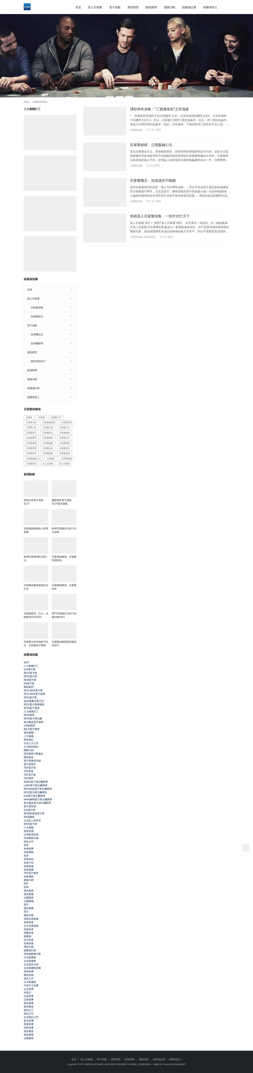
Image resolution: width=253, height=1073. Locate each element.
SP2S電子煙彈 (31, 708)
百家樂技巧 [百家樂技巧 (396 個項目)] (31, 433)
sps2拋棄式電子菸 (34, 701)
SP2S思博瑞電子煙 (34, 813)
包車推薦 (29, 848)
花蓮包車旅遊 (31, 918)
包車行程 (29, 862)
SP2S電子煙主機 (33, 718)
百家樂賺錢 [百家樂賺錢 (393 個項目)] (48, 453)
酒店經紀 (29, 739)
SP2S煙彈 (29, 715)
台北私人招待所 (32, 820)
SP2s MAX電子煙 (33, 690)
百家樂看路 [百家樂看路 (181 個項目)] (31, 443)
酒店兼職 (29, 732)
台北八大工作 (31, 743)
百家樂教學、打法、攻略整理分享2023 (36, 615)
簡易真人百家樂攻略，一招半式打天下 (160, 217)
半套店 (27, 992)
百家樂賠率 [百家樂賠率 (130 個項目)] (31, 453)
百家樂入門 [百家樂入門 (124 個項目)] (56, 417)
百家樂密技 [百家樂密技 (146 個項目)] (66, 422)
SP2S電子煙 (30, 676)
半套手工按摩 (31, 985)
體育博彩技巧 (38, 361)
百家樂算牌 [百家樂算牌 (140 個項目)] (31, 448)
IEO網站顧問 (179, 1064)
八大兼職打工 (31, 665)
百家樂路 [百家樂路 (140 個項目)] (51, 458)
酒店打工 (29, 1010)
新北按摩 (29, 1020)
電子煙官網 (30, 806)
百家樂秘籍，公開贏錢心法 (151, 145)
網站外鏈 (29, 915)
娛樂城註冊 (189, 7)
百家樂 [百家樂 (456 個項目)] (41, 417)
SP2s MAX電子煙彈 (34, 694)
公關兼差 (29, 897)
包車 (26, 845)
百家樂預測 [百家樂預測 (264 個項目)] (31, 464)
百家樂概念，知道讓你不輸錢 (153, 181)
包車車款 (29, 859)
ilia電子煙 (29, 683)
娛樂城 (27, 936)
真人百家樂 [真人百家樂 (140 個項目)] (48, 464)
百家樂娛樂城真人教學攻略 (36, 530)
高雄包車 (29, 929)
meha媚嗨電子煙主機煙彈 (38, 799)
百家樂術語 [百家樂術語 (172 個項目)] (48, 448)
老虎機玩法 (37, 334)
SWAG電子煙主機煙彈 (36, 781)
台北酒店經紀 (31, 746)
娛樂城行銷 (30, 950)
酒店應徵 (29, 894)
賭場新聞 (151, 7)
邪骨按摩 (29, 971)
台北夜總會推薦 (32, 968)
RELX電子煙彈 (31, 729)
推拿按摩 (29, 831)
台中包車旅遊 (31, 925)
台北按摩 (29, 989)
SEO (26, 883)
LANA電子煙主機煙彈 (35, 785)
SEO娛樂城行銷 (32, 953)
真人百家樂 (95, 7)
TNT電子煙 (30, 767)
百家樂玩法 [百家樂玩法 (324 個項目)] (64, 438)
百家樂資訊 (149, 237)
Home (26, 102)
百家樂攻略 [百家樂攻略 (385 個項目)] (64, 433)
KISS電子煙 (30, 679)
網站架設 (29, 757)
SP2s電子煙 (30, 697)
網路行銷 (29, 750)
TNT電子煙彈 (31, 873)
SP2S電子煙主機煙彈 (35, 792)
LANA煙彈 (29, 725)
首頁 (78, 7)
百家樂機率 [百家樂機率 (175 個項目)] (48, 438)
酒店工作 (29, 978)
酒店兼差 (29, 890)
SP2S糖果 (29, 817)
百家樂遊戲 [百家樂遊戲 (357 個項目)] (66, 458)
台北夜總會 (30, 957)
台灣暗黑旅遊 (31, 834)
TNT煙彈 (28, 771)
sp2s (26, 662)
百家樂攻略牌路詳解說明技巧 (64, 643)
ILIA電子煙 (29, 669)
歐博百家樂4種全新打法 (35, 558)
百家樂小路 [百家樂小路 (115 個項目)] (31, 427)
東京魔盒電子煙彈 (33, 722)
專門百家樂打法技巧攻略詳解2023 (64, 615)
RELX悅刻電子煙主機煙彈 (38, 788)
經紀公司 (29, 841)
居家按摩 (29, 1024)
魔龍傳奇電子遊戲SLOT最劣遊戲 (62, 502)
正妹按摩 (29, 996)
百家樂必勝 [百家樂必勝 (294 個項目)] (48, 427)
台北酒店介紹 (31, 964)
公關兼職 (29, 901)
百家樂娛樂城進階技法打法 (36, 587)
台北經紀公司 (31, 1017)
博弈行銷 (29, 946)
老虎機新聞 (37, 343)
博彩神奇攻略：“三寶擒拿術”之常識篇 (159, 109)
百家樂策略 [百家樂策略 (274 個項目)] (64, 443)
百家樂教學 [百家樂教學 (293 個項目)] (31, 438)
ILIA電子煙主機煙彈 (34, 795)
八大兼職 (29, 736)
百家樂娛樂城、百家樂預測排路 (64, 558)
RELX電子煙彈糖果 (34, 704)
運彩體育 (133, 7)
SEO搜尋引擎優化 (33, 753)
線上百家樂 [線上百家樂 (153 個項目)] (64, 464)
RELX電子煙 (30, 672)
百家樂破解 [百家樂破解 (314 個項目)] (48, 443)
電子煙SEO (30, 764)
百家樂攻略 (136, 129)
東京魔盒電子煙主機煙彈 (37, 802)
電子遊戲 (114, 7)
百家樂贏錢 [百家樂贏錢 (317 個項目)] (64, 453)
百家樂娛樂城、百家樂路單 (64, 587)
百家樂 (88, 1064)
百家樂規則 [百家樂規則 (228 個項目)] (64, 448)
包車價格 (29, 852)
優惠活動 (169, 7)
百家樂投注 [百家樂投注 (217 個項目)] (48, 433)
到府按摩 (29, 1027)
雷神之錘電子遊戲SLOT (33, 502)
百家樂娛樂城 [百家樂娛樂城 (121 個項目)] (49, 422)
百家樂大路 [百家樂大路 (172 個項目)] (31, 422)
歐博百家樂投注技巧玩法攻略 (64, 530)
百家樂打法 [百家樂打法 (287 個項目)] (64, 427)
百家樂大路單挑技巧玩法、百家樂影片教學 (36, 643)
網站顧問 (29, 687)
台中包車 (29, 939)
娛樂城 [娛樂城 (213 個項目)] (29, 417)
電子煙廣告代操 (32, 760)
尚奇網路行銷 (31, 838)
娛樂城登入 (210, 7)
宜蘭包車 (29, 932)
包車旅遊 (29, 866)
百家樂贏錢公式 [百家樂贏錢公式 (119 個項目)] (33, 458)
